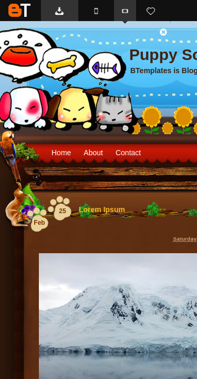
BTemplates (19, 10)
